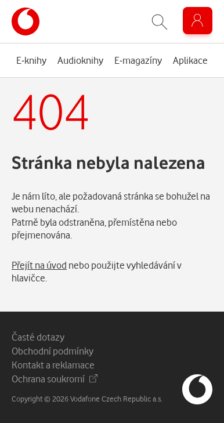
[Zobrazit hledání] (159, 22)
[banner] (25, 21)
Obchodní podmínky (52, 351)
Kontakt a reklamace (53, 365)
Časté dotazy (38, 337)
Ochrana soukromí (54, 379)
